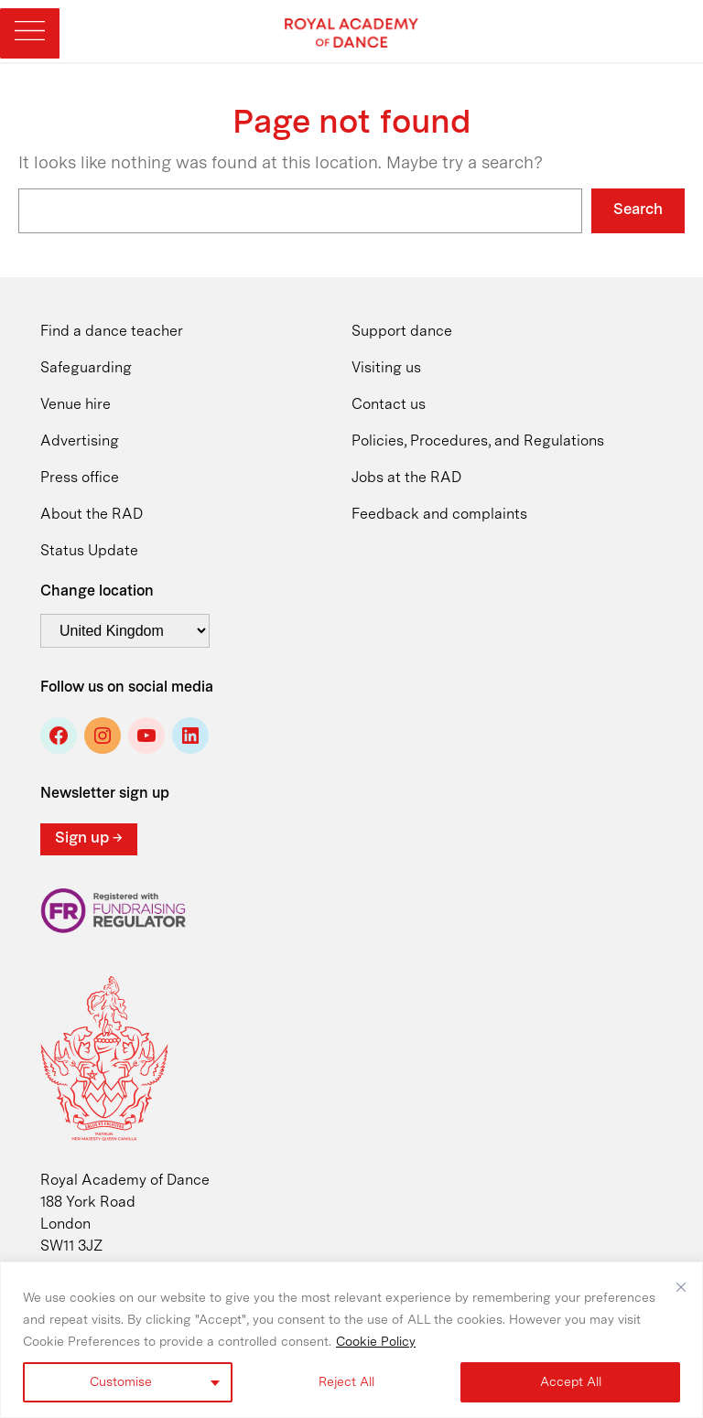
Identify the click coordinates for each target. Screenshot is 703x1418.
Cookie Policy (376, 1342)
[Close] (681, 1287)
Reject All (346, 1382)
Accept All (570, 1382)
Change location (97, 592)
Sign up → (89, 838)
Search (638, 210)
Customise (121, 1382)
